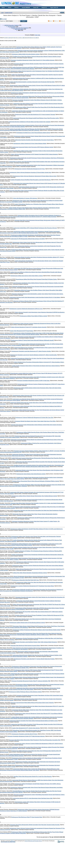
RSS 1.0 (56, 21)
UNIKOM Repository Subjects (11, 25)
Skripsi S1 (44, 7)
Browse (16, 7)
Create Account (8, 12)
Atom (51, 21)
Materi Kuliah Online (7, 10)
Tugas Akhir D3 (54, 7)
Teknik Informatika (18, 29)
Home (3, 7)
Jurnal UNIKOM (26, 7)
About (9, 7)
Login (2, 12)
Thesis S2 (35, 7)
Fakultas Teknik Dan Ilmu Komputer (19, 27)
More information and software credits (8, 841)
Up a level (4, 19)
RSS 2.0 (63, 21)
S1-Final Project (11, 26)
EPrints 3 (12, 840)
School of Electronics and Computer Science (33, 840)
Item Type (37, 35)
